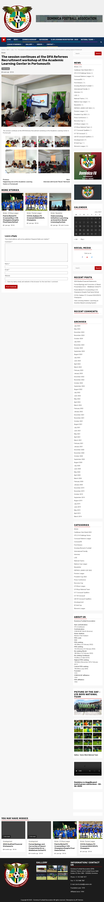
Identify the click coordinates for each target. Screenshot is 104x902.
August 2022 (78, 389)
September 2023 (79, 351)
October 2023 (78, 348)
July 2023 (77, 358)
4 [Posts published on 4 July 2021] (99, 218)
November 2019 (79, 491)
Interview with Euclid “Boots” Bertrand (53, 181)
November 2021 (79, 418)
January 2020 (78, 485)
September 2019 (79, 497)
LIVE (75, 95)
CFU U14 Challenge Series (82, 73)
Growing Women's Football (82, 86)
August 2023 (78, 354)
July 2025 (77, 326)
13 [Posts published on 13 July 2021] (80, 226)
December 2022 (79, 377)
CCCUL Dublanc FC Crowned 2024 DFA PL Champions (36, 218)
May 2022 (77, 399)
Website (7, 276)
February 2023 (78, 370)
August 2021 (78, 424)
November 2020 (79, 453)
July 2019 (77, 504)
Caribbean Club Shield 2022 (83, 70)
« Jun (76, 239)
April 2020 (77, 475)
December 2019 (79, 488)
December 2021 (79, 415)
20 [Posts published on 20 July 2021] (80, 230)
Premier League (37, 213)
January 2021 (78, 446)
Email (7, 270)
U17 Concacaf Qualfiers (81, 130)
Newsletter (59, 213)
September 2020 (79, 459)
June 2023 (77, 361)
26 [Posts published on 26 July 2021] (76, 234)
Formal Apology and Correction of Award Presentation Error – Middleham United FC (37, 847)
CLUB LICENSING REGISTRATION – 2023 (64, 39)
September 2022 (79, 386)
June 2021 (77, 431)
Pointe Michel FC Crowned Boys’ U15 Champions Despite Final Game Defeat (11, 219)
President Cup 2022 (80, 114)
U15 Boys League (13, 213)
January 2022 (78, 411)
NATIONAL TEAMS (87, 39)
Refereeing (43, 39)
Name (7, 264)
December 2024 (79, 332)
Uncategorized (78, 140)
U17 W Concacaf (79, 133)
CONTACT (50, 44)
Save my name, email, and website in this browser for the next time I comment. (32, 282)
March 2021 (78, 440)
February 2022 (78, 408)
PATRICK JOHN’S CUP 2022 (83, 108)
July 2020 (77, 466)
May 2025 (77, 329)
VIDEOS (39, 44)
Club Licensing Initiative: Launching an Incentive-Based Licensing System (59, 219)
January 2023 (78, 373)
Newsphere (70, 900)
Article (3, 52)
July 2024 (77, 342)
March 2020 (78, 478)
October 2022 (78, 383)
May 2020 (77, 472)
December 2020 (79, 450)
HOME (9, 39)
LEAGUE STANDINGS (14, 44)
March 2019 (78, 516)
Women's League (79, 146)
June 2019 (77, 507)
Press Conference (80, 117)
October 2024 (78, 338)
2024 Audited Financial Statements (85, 281)
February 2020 (78, 481)
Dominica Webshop (29, 39)
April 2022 (77, 402)
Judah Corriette (64, 225)
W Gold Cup (78, 143)
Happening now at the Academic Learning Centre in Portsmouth (19, 182)
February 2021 (78, 443)
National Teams (79, 98)
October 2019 (78, 494)
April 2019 (77, 513)
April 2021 (77, 437)
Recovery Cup (78, 121)
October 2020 (78, 456)
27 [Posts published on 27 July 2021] (80, 234)
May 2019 (77, 510)
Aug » (82, 239)
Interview (77, 92)
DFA (13, 72)
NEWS (16, 39)
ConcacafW (78, 79)
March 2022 (78, 405)
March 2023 (78, 367)
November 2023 (79, 345)
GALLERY (29, 44)
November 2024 (79, 335)
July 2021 (77, 427)
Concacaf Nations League (82, 76)
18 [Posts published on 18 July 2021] (99, 226)
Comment (8, 242)
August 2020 (78, 462)
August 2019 (78, 500)
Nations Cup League (80, 102)
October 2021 (78, 421)
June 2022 (77, 396)
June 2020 (77, 469)
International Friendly (80, 89)
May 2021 (77, 434)
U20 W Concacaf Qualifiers (82, 137)
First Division (78, 83)
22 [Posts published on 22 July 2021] (88, 230)
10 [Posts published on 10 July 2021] (95, 222)
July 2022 (77, 392)
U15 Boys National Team (82, 127)
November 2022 (79, 380)
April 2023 (77, 364)
